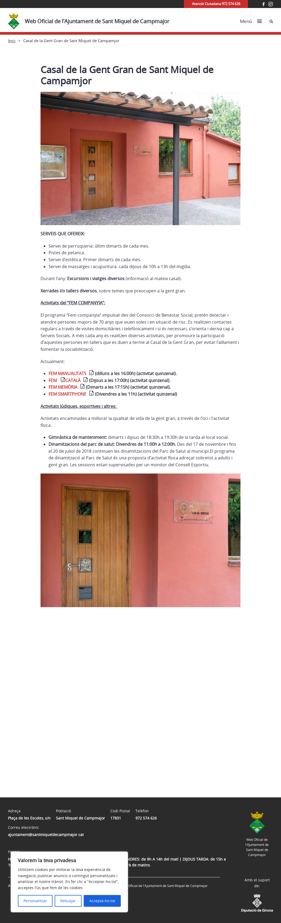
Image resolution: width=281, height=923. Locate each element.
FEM (53, 380)
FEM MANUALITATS (67, 373)
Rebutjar (68, 900)
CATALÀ (73, 380)
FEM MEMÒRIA (63, 387)
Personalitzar (35, 900)
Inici (11, 40)
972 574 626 (146, 818)
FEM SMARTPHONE (67, 394)
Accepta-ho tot (102, 900)
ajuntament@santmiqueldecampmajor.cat (46, 834)
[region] (69, 882)
